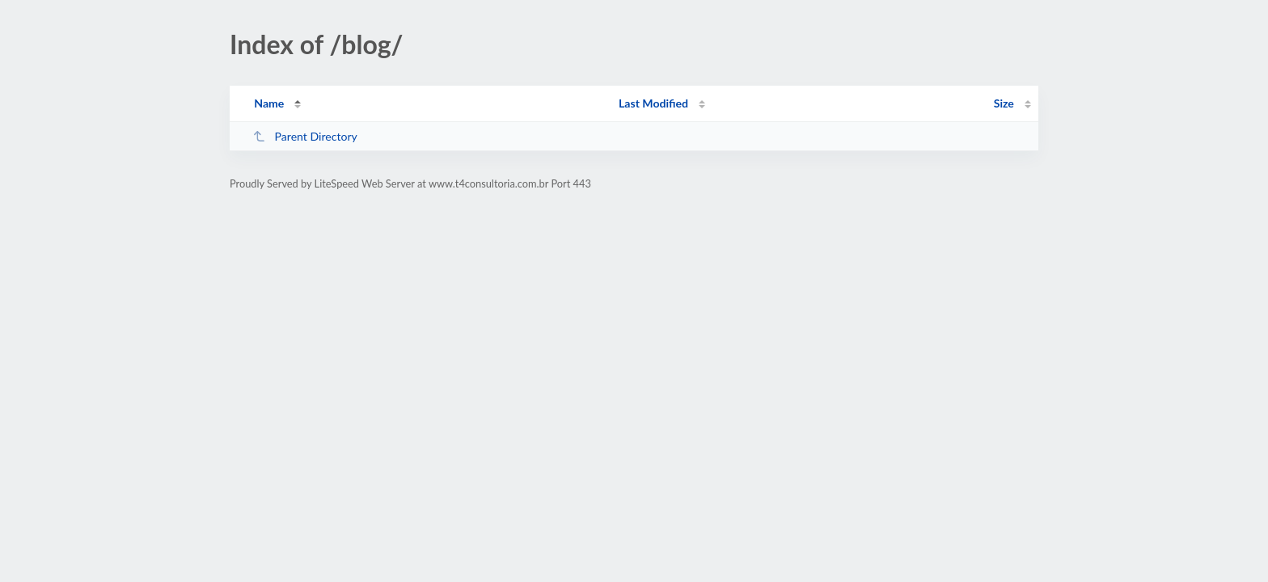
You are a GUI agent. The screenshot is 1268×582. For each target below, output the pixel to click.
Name (269, 103)
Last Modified (653, 103)
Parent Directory (304, 136)
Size (1004, 103)
